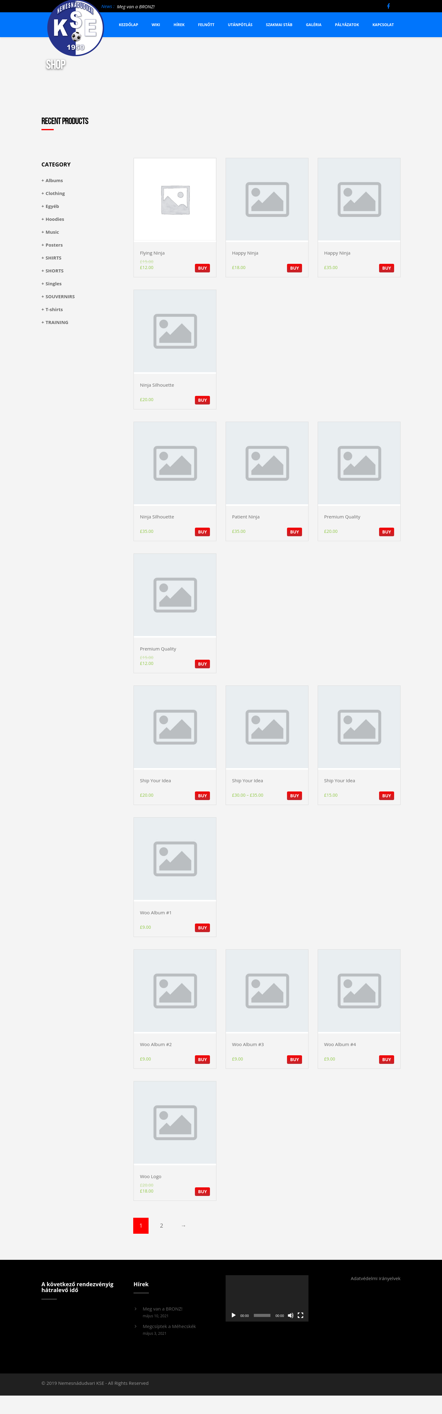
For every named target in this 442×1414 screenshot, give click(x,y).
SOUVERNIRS (60, 296)
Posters (54, 245)
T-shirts (54, 309)
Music (52, 232)
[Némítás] (291, 1315)
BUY (202, 268)
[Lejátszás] (234, 1315)
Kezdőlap (128, 24)
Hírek (178, 24)
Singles (54, 283)
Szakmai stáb (279, 24)
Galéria (314, 24)
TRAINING (57, 322)
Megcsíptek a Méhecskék (169, 1326)
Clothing (55, 193)
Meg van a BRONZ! (136, 6)
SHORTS (55, 271)
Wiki (156, 24)
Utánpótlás (240, 24)
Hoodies (55, 219)
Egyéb (52, 206)
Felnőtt (206, 24)
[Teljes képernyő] (300, 1315)
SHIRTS (54, 258)
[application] (267, 1298)
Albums (54, 180)
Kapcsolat (383, 24)
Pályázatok (347, 24)
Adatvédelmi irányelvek (376, 1278)
